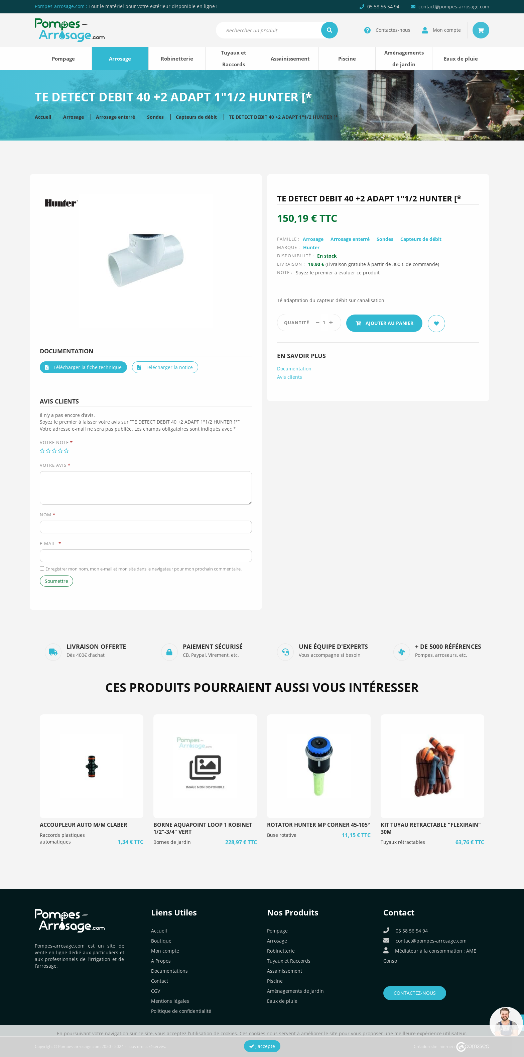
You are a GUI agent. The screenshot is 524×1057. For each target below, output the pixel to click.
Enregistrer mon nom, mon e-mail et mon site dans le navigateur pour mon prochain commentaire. (143, 569)
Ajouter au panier (385, 322)
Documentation (294, 367)
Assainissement (290, 58)
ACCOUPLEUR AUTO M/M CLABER (83, 824)
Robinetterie (177, 58)
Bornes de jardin (172, 842)
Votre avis (55, 465)
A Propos (161, 961)
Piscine (347, 58)
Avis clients (289, 376)
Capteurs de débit (196, 117)
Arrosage (120, 58)
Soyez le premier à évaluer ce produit (338, 272)
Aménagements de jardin (404, 58)
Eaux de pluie (461, 58)
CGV (155, 991)
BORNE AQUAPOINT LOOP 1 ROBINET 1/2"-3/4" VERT (202, 828)
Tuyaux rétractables (403, 842)
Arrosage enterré (115, 117)
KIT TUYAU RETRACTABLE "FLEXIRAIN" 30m (431, 828)
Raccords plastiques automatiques (62, 838)
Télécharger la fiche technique (83, 367)
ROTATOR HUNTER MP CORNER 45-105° (318, 824)
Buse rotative (281, 835)
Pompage (63, 58)
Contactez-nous (415, 993)
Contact (159, 981)
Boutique (161, 941)
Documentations (169, 971)
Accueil (43, 117)
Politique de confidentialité (181, 1011)
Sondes (155, 117)
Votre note (56, 442)
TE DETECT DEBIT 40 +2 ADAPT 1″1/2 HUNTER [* (283, 117)
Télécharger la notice (165, 367)
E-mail (50, 543)
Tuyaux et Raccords (233, 58)
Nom (47, 515)
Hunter (311, 247)
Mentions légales (170, 1001)
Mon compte (165, 951)
